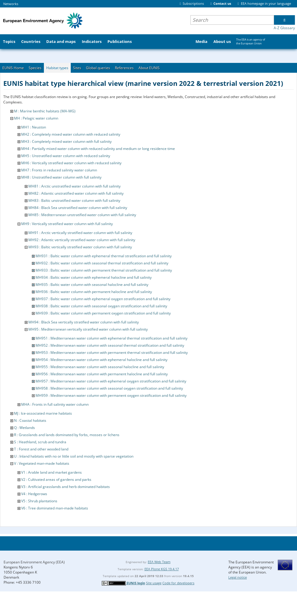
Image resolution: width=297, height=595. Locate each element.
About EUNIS (149, 67)
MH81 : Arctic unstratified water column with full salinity (74, 186)
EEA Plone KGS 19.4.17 (161, 569)
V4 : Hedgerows (34, 493)
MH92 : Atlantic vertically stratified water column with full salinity (81, 239)
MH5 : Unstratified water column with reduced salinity (65, 155)
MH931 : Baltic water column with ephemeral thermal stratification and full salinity (104, 255)
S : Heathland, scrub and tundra (40, 441)
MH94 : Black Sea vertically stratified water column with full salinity (83, 322)
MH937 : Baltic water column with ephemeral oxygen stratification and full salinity (103, 298)
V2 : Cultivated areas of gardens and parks (56, 479)
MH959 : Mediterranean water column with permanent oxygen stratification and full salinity (111, 395)
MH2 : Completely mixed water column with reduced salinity (70, 134)
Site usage (153, 583)
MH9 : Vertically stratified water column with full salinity (67, 223)
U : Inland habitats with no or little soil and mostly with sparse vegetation (73, 456)
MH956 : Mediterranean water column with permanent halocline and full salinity (102, 373)
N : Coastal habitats (30, 420)
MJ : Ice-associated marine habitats (43, 413)
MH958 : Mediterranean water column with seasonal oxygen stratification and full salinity (109, 388)
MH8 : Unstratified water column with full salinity (61, 177)
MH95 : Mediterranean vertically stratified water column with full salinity (88, 329)
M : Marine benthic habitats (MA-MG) (45, 111)
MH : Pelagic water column (36, 118)
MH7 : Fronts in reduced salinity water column (59, 170)
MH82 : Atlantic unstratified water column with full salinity (76, 193)
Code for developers (178, 583)
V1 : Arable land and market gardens (51, 472)
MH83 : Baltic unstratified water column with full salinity (74, 200)
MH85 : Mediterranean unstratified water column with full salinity (82, 214)
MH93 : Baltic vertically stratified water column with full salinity (80, 247)
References (124, 67)
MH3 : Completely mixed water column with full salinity (66, 141)
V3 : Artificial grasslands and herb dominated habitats (65, 486)
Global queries (98, 67)
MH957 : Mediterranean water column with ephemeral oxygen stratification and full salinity (111, 381)
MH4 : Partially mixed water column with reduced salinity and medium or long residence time (98, 148)
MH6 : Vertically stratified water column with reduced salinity (71, 162)
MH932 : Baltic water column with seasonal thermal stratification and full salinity (102, 263)
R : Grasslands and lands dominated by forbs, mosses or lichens (66, 434)
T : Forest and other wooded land (41, 449)
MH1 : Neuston (33, 127)
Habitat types (57, 67)
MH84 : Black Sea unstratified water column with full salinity (77, 207)
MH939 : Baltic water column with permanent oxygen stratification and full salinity (103, 313)
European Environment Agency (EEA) (34, 562)
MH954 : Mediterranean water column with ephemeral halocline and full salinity (101, 359)
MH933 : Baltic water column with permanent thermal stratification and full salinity (104, 270)
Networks (10, 3)
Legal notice (237, 577)
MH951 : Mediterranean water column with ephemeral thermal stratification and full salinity (111, 338)
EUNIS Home (13, 67)
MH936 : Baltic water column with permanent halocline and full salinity (94, 291)
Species (35, 67)
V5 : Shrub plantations (39, 500)
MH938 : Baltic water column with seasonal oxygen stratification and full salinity (101, 306)
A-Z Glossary (284, 27)
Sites (77, 67)
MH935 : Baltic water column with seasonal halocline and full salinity (92, 284)
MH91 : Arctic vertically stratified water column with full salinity (80, 232)
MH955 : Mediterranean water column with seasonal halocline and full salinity (100, 366)
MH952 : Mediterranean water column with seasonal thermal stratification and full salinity (110, 345)
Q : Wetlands (24, 427)
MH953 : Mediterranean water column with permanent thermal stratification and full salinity (112, 352)
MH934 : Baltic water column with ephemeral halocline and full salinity (94, 277)
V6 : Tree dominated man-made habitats (54, 508)
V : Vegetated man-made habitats (41, 463)
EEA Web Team (159, 562)
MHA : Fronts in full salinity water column (55, 404)
